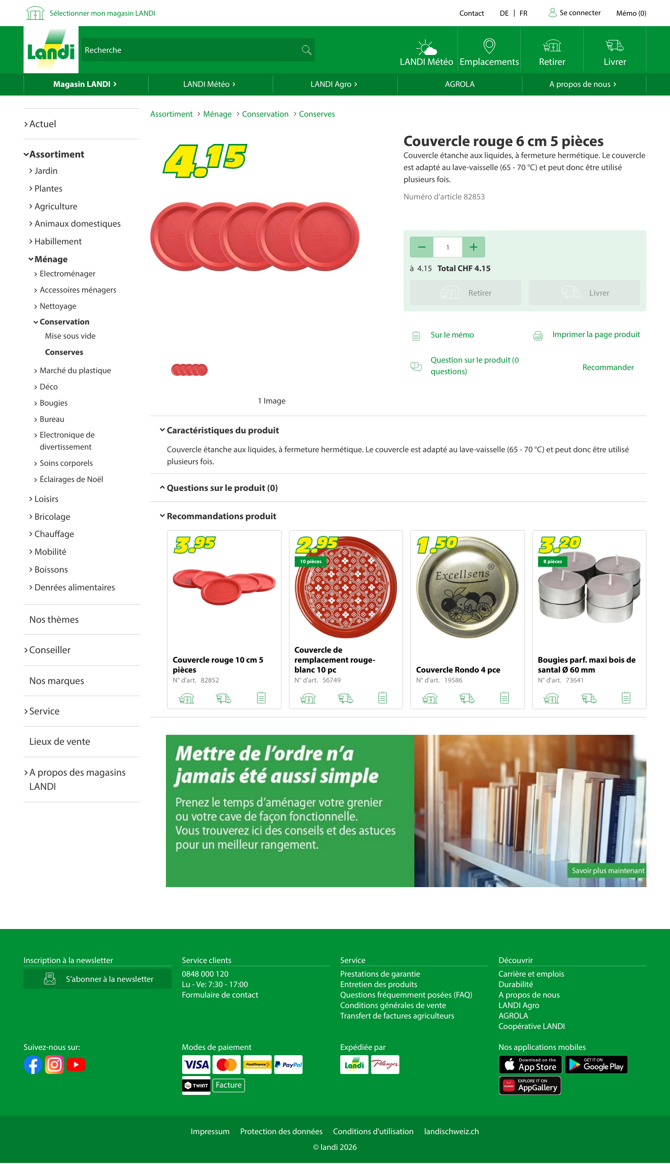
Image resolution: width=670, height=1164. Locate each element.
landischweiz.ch (452, 1131)
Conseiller (50, 649)
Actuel (42, 123)
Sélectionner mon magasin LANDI (102, 13)
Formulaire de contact (220, 995)
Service (44, 710)
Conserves (64, 352)
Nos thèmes (54, 619)
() (631, 13)
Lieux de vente (59, 741)
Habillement (58, 241)
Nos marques (56, 680)
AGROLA (460, 84)
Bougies (54, 403)
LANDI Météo (206, 84)
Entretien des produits (378, 984)
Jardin (46, 170)
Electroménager (67, 273)
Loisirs (47, 499)
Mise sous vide (70, 336)
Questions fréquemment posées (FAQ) (406, 995)
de (504, 13)
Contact (472, 13)
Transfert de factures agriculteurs (397, 1016)
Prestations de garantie (380, 974)
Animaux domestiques (78, 223)
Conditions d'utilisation (373, 1131)
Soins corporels (66, 463)
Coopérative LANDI (532, 1026)
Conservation (65, 322)
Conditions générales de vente (393, 1005)
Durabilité (516, 984)
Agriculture (56, 206)
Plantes (48, 188)
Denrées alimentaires (75, 587)
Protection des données (281, 1131)
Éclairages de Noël (71, 479)
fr (524, 13)
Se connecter (580, 12)
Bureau (52, 419)
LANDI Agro (330, 84)
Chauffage (54, 534)
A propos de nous (579, 84)
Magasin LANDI (81, 84)
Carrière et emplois (532, 974)
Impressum (210, 1131)
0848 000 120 (205, 974)
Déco (49, 387)
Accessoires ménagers (78, 290)
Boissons (51, 569)
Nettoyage (58, 306)
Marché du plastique (75, 370)
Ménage (51, 259)
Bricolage (52, 516)
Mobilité (50, 551)
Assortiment (56, 154)
